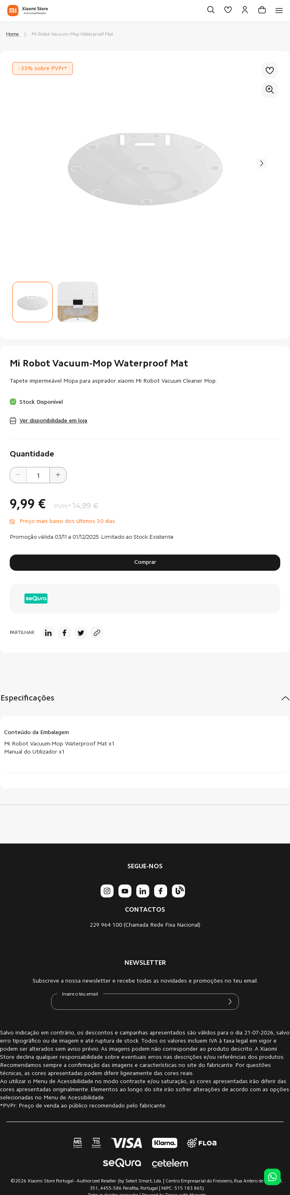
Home (12, 34)
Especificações (27, 698)
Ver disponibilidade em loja (53, 421)
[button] (261, 163)
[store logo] (27, 10)
